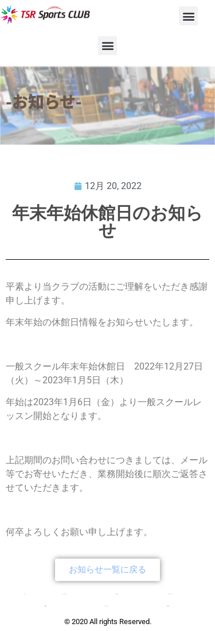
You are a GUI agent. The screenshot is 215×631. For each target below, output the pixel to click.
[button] (188, 15)
